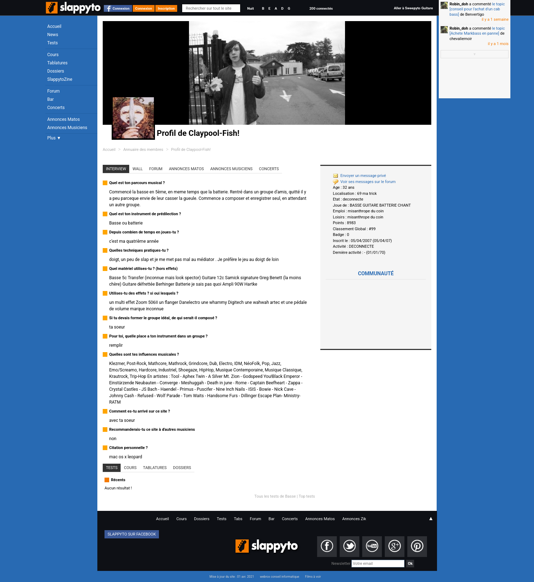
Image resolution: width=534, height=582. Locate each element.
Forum (53, 91)
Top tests (306, 496)
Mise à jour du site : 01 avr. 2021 (231, 576)
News (52, 34)
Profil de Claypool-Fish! (191, 149)
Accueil (54, 26)
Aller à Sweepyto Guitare (413, 8)
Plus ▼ (54, 137)
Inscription (166, 8)
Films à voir (313, 576)
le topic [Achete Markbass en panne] (477, 31)
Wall (137, 169)
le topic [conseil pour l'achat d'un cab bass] (477, 9)
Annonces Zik (354, 519)
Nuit (250, 8)
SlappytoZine (59, 79)
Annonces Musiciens (67, 127)
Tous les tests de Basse (275, 496)
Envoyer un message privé (359, 175)
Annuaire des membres (143, 149)
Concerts (56, 107)
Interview (116, 169)
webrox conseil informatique (279, 576)
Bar (50, 99)
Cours (53, 54)
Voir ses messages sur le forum (364, 181)
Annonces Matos (63, 119)
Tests (52, 42)
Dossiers (55, 71)
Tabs (238, 519)
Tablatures (57, 62)
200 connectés (320, 8)
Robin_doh (459, 4)
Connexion (121, 8)
